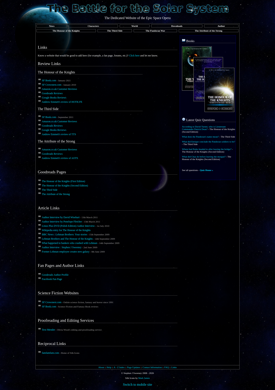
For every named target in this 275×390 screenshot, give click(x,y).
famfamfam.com (50, 352)
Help (109, 367)
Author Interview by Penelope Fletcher (62, 221)
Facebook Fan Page (52, 279)
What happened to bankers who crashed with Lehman (69, 243)
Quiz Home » (206, 170)
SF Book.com (49, 80)
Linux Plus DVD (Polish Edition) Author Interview (68, 225)
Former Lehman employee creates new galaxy (66, 251)
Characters (93, 26)
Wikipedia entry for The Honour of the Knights (66, 230)
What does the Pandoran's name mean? (200, 136)
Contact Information (152, 367)
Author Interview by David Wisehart (60, 217)
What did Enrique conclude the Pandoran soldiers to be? (208, 141)
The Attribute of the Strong (208, 30)
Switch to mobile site (137, 384)
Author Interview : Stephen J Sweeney (61, 247)
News (51, 26)
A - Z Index (119, 367)
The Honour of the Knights (66, 30)
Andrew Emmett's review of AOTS (60, 158)
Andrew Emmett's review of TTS (59, 134)
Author (221, 26)
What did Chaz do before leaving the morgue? (204, 156)
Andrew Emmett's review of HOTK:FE (62, 101)
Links (174, 367)
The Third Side (114, 30)
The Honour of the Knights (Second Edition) (65, 185)
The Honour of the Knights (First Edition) (63, 181)
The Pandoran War (155, 30)
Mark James (144, 378)
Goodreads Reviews (52, 93)
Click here (134, 55)
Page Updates (133, 367)
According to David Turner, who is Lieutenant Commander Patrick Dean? (204, 127)
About (101, 367)
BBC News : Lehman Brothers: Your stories (64, 234)
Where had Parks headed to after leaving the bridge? (206, 149)
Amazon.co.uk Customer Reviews (59, 89)
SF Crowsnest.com (51, 84)
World (134, 26)
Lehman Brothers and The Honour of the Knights (67, 238)
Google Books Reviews (54, 97)
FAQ (166, 367)
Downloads (176, 26)
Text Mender (48, 329)
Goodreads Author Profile (55, 274)
